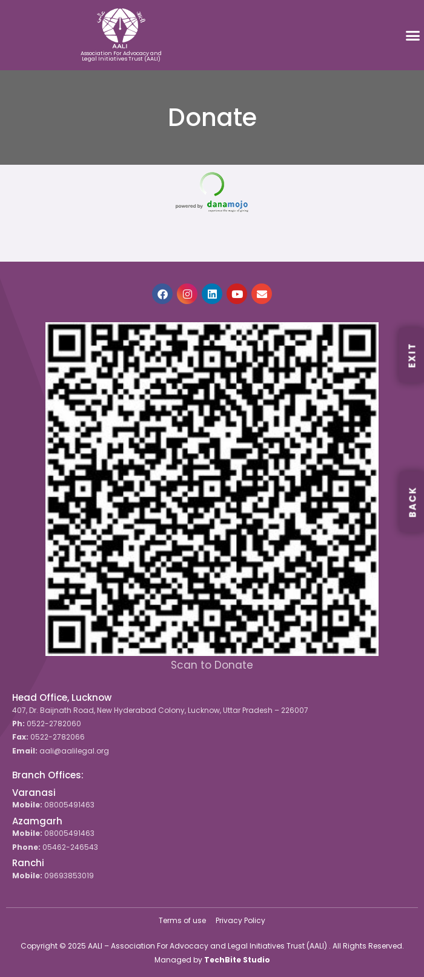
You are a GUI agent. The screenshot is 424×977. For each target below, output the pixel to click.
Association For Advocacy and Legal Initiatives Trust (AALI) (121, 56)
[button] (413, 35)
